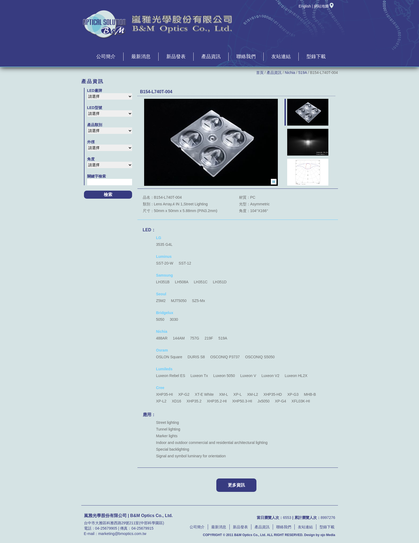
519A (302, 72)
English (305, 6)
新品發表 (176, 56)
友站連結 (281, 56)
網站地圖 (324, 6)
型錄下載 (316, 56)
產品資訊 (211, 56)
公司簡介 (106, 56)
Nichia (290, 72)
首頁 (260, 72)
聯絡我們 (246, 56)
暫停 (273, 181)
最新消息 (141, 56)
